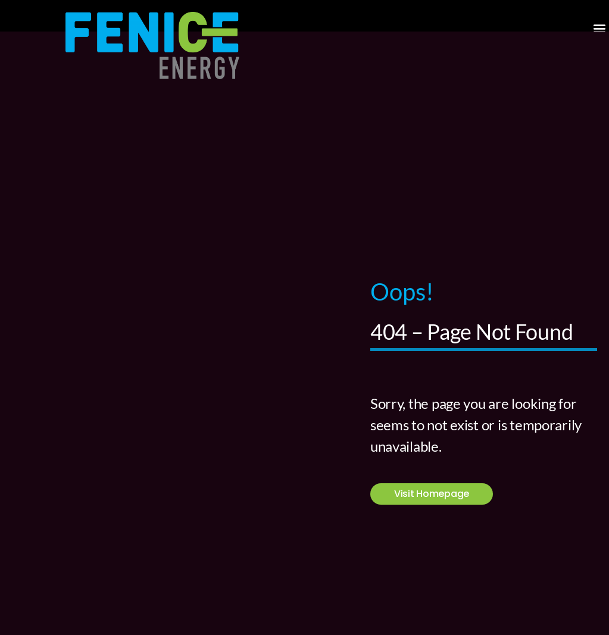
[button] (599, 27)
